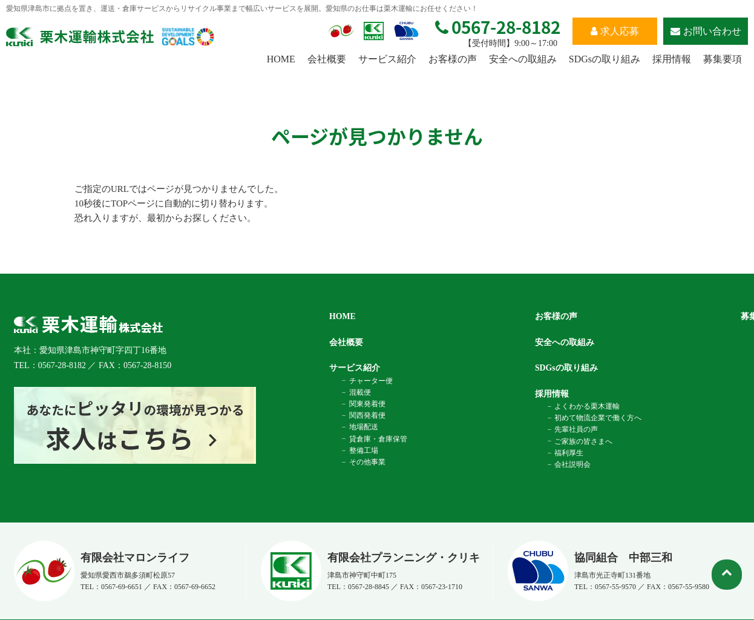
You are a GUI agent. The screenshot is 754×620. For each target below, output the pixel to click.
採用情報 (671, 59)
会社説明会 (572, 464)
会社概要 (326, 59)
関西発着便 (366, 415)
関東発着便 (366, 404)
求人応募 (615, 31)
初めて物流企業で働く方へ (597, 418)
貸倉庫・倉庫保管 (377, 438)
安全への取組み (523, 59)
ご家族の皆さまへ (583, 441)
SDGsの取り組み (604, 59)
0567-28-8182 (497, 27)
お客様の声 (452, 59)
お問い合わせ (705, 31)
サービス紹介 (387, 59)
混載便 (359, 392)
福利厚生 (568, 453)
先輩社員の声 (575, 429)
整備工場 (362, 450)
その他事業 (366, 462)
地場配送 (362, 427)
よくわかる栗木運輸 (586, 406)
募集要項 (722, 59)
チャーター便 (370, 380)
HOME (281, 59)
